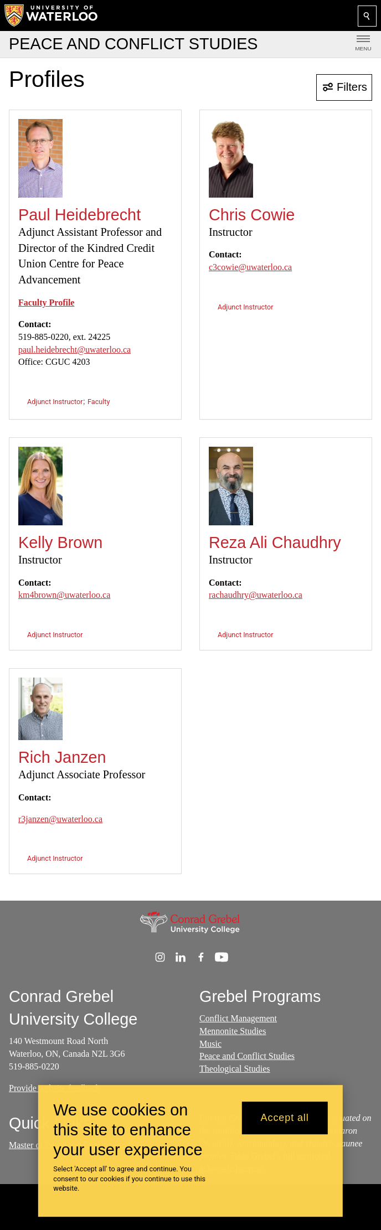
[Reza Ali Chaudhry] (231, 486)
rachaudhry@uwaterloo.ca (255, 595)
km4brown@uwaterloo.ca (64, 595)
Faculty (98, 401)
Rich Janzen (62, 757)
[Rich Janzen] (40, 709)
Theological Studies (234, 1068)
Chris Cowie (252, 215)
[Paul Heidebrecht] (40, 158)
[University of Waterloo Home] (51, 15)
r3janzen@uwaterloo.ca (60, 819)
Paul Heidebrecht (79, 215)
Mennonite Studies (232, 1031)
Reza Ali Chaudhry (275, 542)
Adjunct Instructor (55, 401)
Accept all (285, 1117)
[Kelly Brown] (40, 486)
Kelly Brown (60, 542)
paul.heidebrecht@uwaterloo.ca (74, 349)
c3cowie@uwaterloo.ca (250, 267)
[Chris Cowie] (231, 158)
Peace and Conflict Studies (247, 1056)
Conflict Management (238, 1018)
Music (210, 1043)
